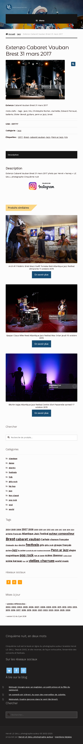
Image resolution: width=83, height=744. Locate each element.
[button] (73, 64)
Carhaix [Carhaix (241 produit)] (45, 539)
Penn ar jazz (57, 137)
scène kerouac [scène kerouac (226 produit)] (14, 561)
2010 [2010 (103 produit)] (41, 530)
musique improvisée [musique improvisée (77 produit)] (43, 550)
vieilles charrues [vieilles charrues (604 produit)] (42, 561)
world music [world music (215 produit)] (62, 561)
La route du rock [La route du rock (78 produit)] (31, 550)
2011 (59, 607)
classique (13, 458)
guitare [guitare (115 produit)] (9, 550)
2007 (37, 607)
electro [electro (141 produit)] (21, 545)
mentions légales (63, 737)
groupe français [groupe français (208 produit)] (62, 545)
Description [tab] (13, 155)
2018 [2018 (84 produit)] (64, 530)
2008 (42, 607)
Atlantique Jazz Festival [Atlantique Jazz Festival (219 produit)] (35, 533)
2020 (34, 610)
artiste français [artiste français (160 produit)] (13, 534)
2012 (64, 607)
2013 (69, 607)
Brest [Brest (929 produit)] (10, 539)
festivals (13, 472)
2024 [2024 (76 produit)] (72, 530)
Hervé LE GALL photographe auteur (35, 737)
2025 (62, 610)
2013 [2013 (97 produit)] (52, 530)
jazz (19, 34)
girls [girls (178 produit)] (42, 545)
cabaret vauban (37, 137)
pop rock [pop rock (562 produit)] (26, 555)
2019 (29, 610)
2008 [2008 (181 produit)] (30, 529)
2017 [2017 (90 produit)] (60, 530)
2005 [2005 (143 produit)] (13, 529)
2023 (51, 610)
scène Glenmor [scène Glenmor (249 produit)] (54, 555)
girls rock (13, 481)
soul (11, 505)
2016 (13, 610)
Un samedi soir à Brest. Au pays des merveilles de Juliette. (37, 694)
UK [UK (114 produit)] (27, 561)
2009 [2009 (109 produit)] (36, 530)
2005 (25, 607)
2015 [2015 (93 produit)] (56, 530)
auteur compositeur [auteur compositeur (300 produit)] (61, 533)
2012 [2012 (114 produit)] (48, 530)
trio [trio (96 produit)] (24, 561)
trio (66, 137)
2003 (13, 607)
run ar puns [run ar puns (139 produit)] (39, 555)
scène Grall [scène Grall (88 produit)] (67, 556)
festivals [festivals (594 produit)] (32, 545)
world (11, 509)
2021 (40, 610)
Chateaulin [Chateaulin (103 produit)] (10, 545)
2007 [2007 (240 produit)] (25, 529)
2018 (24, 610)
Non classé (14, 495)
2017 (20, 137)
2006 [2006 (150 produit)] (18, 529)
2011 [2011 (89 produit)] (44, 530)
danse (11, 463)
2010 (54, 607)
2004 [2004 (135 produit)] (8, 529)
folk (11, 477)
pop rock (13, 500)
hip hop (12, 486)
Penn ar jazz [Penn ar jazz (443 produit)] (59, 550)
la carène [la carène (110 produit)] (21, 550)
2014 (75, 607)
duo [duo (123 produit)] (16, 545)
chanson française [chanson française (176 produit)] (59, 539)
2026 (68, 610)
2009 (48, 607)
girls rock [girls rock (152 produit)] (49, 545)
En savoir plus (41, 274)
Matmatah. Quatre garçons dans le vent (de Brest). (33, 699)
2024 (56, 610)
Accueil (11, 34)
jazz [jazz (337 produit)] (14, 550)
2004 (19, 607)
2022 (45, 610)
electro (12, 468)
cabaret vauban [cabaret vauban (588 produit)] (28, 539)
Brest (26, 137)
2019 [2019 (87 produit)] (68, 530)
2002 (8, 607)
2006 (31, 607)
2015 (8, 610)
